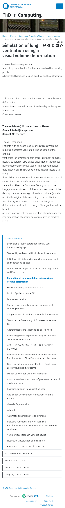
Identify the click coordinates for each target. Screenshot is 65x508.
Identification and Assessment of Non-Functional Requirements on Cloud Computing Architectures (31, 356)
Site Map (49, 496)
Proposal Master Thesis (17, 467)
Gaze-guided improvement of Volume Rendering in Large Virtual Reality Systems (32, 366)
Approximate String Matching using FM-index (29, 329)
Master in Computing (19, 36)
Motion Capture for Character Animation (27, 373)
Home (4, 36)
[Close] (59, 6)
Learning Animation (16, 299)
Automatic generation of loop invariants (26, 415)
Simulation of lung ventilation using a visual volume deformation (30, 280)
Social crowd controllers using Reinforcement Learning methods (30, 307)
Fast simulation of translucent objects (26, 389)
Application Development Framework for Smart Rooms (30, 396)
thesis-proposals (53, 36)
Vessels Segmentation (18, 404)
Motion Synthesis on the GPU (21, 293)
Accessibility (31, 501)
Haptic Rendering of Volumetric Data (25, 287)
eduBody (11, 410)
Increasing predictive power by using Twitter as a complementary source (31, 337)
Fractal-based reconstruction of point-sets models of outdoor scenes (33, 381)
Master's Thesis (37, 36)
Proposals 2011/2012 (15, 460)
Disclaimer (48, 501)
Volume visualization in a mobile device (26, 435)
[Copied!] (61, 45)
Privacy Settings (46, 505)
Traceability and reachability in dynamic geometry (31, 253)
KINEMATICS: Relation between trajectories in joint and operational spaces (32, 261)
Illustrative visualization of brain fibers (26, 440)
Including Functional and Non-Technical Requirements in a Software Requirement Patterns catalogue (32, 425)
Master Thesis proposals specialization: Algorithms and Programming (32, 270)
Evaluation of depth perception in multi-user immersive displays (28, 245)
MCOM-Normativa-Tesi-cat (18, 453)
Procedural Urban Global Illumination (25, 446)
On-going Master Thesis (17, 474)
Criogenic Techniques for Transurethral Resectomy (32, 314)
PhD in (22, 15)
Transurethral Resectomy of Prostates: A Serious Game (31, 322)
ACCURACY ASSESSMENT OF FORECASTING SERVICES (30, 347)
